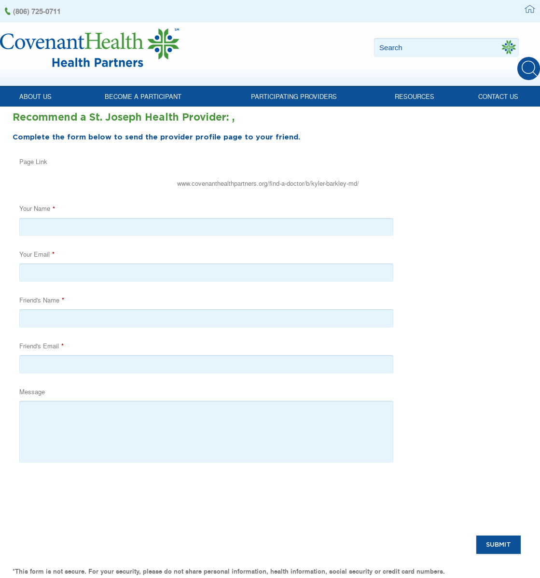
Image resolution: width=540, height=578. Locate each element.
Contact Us (498, 87)
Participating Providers (294, 87)
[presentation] (246, 373)
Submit (499, 417)
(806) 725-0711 (37, 11)
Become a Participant (143, 87)
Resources (414, 87)
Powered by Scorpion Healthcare (496, 560)
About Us (35, 87)
